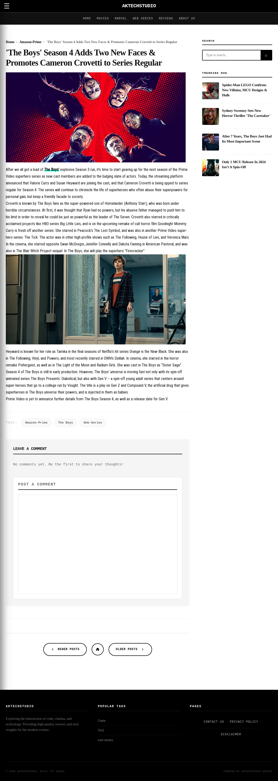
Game (102, 720)
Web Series (143, 18)
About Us (187, 18)
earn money (105, 740)
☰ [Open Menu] (7, 6)
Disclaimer (231, 734)
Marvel (121, 18)
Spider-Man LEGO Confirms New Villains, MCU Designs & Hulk (244, 90)
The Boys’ (51, 169)
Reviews (166, 18)
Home (87, 18)
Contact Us (214, 722)
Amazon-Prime (36, 423)
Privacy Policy (244, 722)
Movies (103, 18)
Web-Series (93, 423)
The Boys (65, 423)
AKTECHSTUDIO (139, 6)
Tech (101, 730)
